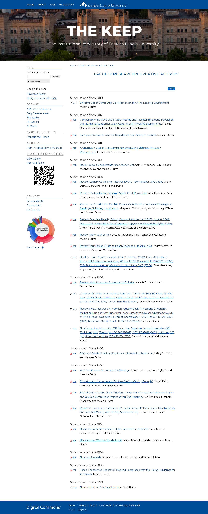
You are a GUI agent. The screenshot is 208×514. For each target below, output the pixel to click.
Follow (171, 89)
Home (73, 65)
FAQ (92, 505)
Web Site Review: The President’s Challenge (105, 370)
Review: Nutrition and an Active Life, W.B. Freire (107, 282)
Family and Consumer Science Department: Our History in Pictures (118, 135)
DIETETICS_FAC (106, 65)
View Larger (35, 247)
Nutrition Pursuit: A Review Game (99, 487)
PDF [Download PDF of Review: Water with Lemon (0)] (74, 235)
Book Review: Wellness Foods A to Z (101, 440)
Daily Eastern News (38, 113)
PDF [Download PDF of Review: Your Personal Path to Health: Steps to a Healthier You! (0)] (74, 246)
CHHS (81, 65)
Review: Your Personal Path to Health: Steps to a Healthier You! (116, 245)
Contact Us (33, 209)
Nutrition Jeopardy (90, 457)
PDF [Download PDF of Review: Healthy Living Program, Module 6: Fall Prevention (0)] (74, 193)
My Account (105, 505)
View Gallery (34, 158)
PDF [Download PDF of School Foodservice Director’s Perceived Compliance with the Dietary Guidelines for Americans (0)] (74, 470)
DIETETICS (92, 65)
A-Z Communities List (39, 109)
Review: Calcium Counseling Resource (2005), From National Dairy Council (122, 181)
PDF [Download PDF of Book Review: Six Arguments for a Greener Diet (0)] (74, 165)
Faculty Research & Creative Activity (136, 74)
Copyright (82, 509)
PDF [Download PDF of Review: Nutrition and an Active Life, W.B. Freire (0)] (74, 282)
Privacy (72, 509)
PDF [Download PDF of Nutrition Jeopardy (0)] (74, 457)
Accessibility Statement (127, 505)
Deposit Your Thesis (38, 136)
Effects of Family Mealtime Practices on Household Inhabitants (116, 353)
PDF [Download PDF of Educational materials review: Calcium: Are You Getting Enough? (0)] (74, 381)
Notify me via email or (42, 98)
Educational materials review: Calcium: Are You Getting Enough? (116, 381)
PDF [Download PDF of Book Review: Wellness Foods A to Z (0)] (74, 440)
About (82, 505)
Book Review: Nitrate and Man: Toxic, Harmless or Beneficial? (114, 429)
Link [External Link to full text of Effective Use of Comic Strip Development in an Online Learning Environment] (75, 103)
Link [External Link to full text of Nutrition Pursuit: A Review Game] (75, 487)
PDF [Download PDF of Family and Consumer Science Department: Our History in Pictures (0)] (74, 135)
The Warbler (33, 117)
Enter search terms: (38, 72)
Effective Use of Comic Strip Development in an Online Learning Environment (124, 102)
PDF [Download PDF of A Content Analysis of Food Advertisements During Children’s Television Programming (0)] (74, 148)
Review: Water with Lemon (95, 234)
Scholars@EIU (35, 201)
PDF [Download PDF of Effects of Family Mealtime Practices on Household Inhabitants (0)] (74, 353)
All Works (32, 126)
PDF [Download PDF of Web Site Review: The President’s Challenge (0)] (74, 370)
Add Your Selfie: (36, 162)
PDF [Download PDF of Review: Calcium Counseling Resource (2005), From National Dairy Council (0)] (74, 182)
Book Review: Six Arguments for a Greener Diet (107, 164)
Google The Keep (37, 88)
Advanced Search (37, 93)
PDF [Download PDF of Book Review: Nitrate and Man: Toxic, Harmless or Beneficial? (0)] (74, 429)
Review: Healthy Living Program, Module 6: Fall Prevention (113, 193)
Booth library (34, 205)
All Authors (33, 121)
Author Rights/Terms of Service (44, 147)
